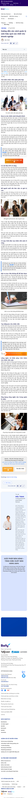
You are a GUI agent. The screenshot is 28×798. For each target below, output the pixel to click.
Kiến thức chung (13, 16)
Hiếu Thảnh (5, 40)
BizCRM (4, 152)
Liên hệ (4, 4)
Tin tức (3, 18)
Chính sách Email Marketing (8, 709)
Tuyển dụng (15, 3)
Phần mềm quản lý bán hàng (8, 786)
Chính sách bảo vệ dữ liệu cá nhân (9, 696)
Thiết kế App (14, 784)
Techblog (11, 22)
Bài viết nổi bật (18, 14)
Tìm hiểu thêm (20, 468)
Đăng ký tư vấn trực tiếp (14, 160)
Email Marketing (5, 784)
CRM (18, 781)
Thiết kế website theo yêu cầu (7, 781)
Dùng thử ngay (8, 468)
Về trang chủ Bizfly (7, 1)
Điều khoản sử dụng (6, 698)
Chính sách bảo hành (6, 706)
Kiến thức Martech (6, 14)
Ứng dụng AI (4, 16)
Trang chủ (3, 22)
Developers (11, 18)
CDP (24, 786)
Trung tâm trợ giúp (5, 3)
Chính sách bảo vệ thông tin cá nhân (10, 693)
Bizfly (5, 71)
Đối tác (11, 4)
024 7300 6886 (5, 686)
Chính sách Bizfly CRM (6, 712)
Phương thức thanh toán (7, 704)
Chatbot (19, 786)
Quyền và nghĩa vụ (5, 701)
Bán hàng (4, 28)
